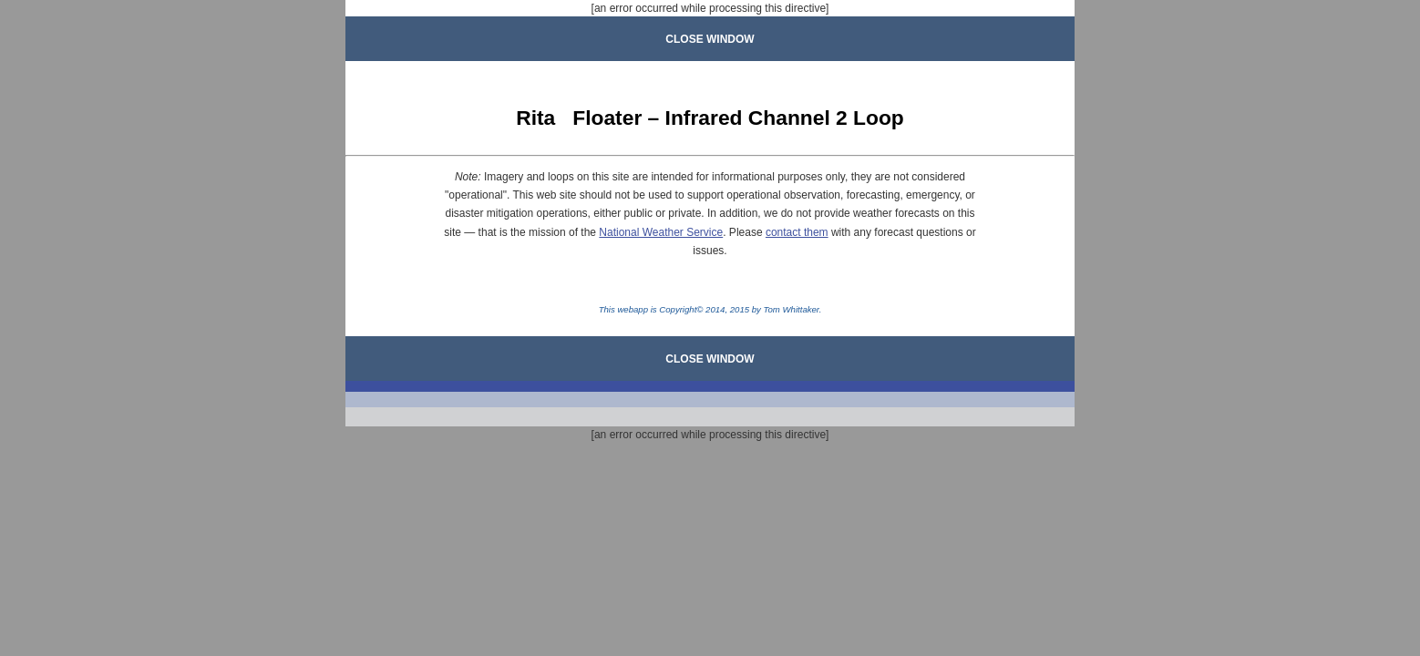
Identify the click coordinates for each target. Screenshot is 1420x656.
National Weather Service (661, 232)
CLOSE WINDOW (709, 39)
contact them (797, 232)
